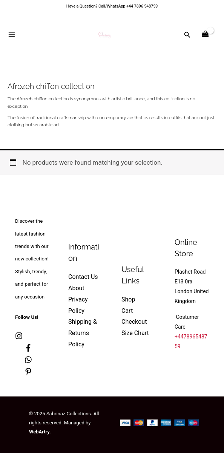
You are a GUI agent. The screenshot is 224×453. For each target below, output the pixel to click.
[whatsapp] (28, 359)
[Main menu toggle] (11, 34)
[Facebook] (28, 348)
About (76, 288)
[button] (187, 35)
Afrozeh (24, 98)
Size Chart (135, 333)
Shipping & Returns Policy (82, 332)
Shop (128, 299)
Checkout (134, 321)
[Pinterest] (28, 371)
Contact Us (83, 276)
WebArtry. (40, 432)
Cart (127, 310)
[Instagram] (19, 336)
